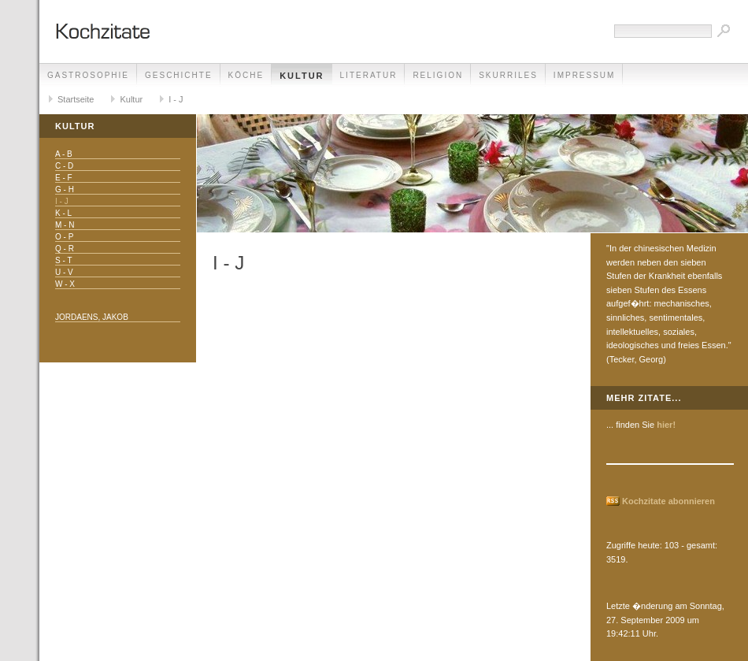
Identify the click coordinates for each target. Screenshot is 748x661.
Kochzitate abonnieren (668, 501)
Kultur (302, 75)
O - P (64, 236)
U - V (64, 272)
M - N (64, 225)
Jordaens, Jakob (91, 317)
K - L (63, 213)
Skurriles (508, 75)
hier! (666, 424)
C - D (64, 166)
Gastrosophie (88, 75)
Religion (438, 75)
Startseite (75, 99)
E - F (63, 177)
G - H (64, 189)
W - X (65, 284)
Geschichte (179, 75)
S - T (63, 260)
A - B (63, 154)
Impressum (585, 75)
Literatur (369, 75)
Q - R (64, 248)
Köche (246, 75)
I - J (175, 99)
